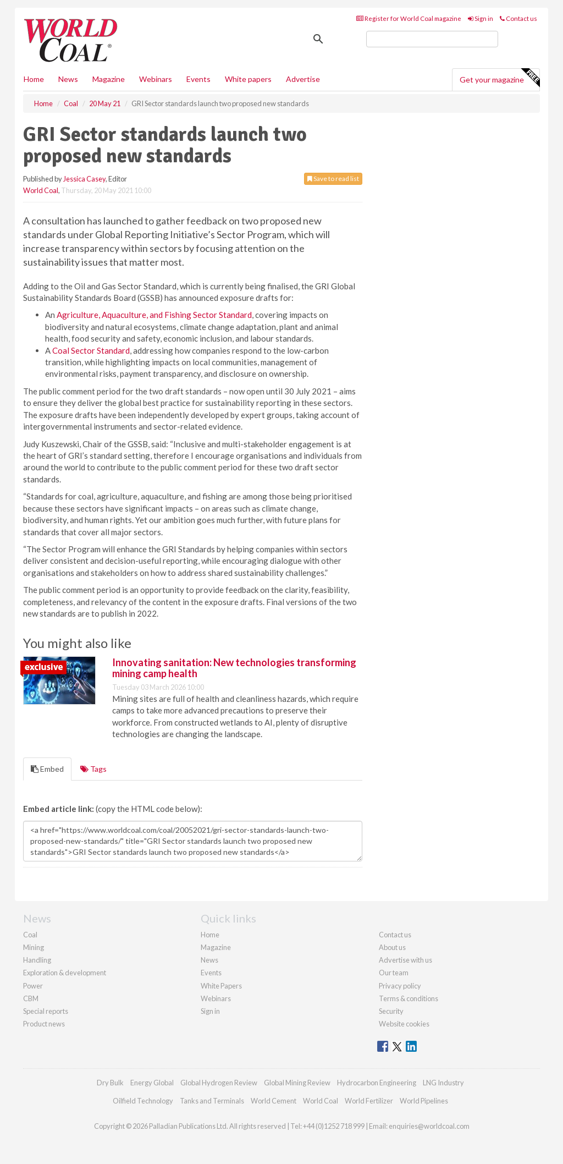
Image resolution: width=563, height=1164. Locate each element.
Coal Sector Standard (91, 350)
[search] (432, 39)
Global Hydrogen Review (218, 1082)
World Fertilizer (369, 1100)
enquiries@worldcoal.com (429, 1126)
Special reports (45, 1011)
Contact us (518, 18)
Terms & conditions (408, 998)
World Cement (273, 1100)
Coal (30, 934)
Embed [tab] (47, 768)
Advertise (303, 79)
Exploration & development (64, 972)
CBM (30, 998)
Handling (37, 960)
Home (34, 79)
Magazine (108, 79)
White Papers (221, 985)
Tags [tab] (93, 768)
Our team (394, 972)
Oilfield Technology (143, 1100)
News (209, 960)
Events (198, 79)
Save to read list (333, 178)
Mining (33, 947)
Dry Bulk (110, 1082)
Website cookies (404, 1023)
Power (33, 985)
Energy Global (152, 1082)
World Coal (40, 190)
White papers (248, 79)
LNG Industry (443, 1082)
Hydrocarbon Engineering (376, 1082)
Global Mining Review (297, 1082)
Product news (44, 1023)
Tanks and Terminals (212, 1100)
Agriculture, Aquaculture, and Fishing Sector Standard (154, 315)
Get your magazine (499, 78)
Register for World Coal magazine (408, 18)
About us (392, 947)
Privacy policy (400, 985)
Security (391, 1011)
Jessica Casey (84, 178)
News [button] (68, 79)
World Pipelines (424, 1100)
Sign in (480, 18)
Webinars (155, 79)
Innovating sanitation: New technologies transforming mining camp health (234, 667)
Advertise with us (405, 960)
